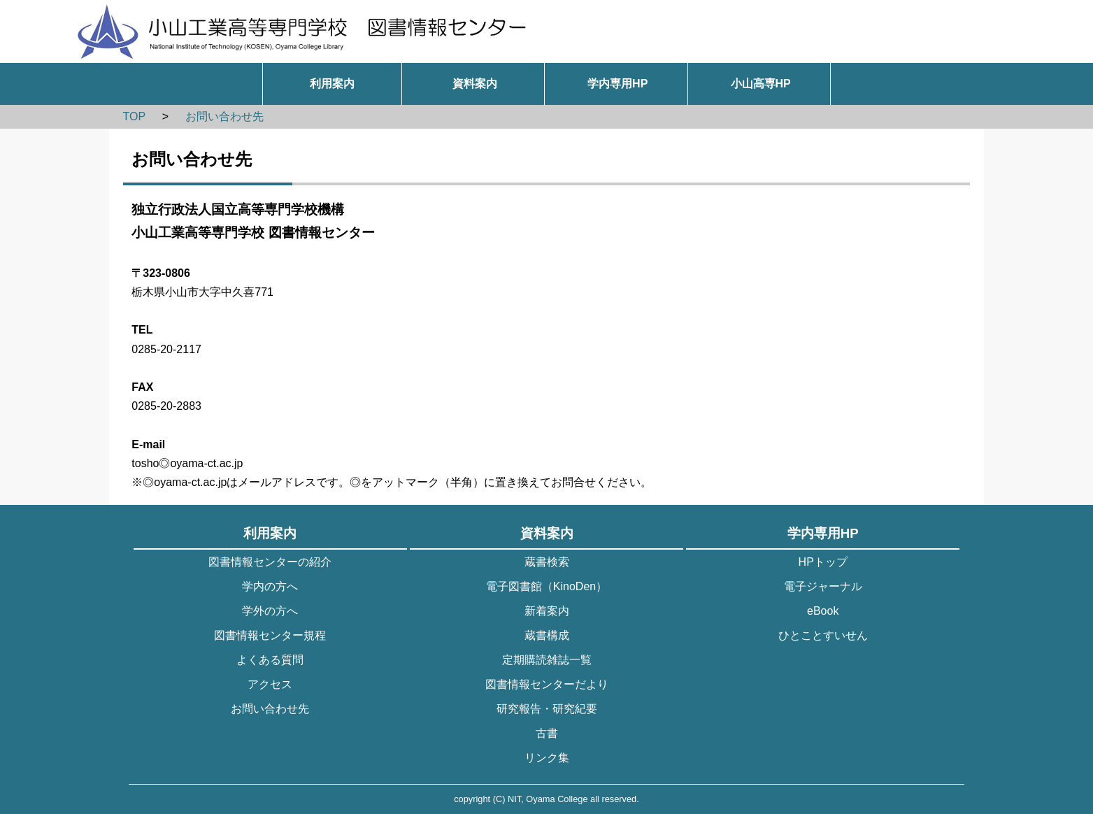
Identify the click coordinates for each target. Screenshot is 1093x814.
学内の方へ (270, 586)
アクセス (270, 684)
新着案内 (546, 611)
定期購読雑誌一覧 (547, 660)
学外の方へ (270, 611)
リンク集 (546, 758)
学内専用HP (617, 84)
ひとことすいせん (823, 635)
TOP (133, 116)
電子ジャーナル (823, 586)
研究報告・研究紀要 (547, 709)
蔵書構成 (546, 635)
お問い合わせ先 (224, 116)
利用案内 (332, 84)
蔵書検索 (546, 562)
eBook (822, 611)
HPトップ (823, 562)
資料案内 (474, 84)
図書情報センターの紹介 (269, 562)
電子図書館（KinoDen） (546, 586)
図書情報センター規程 (270, 635)
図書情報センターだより (546, 684)
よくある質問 (269, 660)
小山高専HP (761, 84)
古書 (547, 733)
